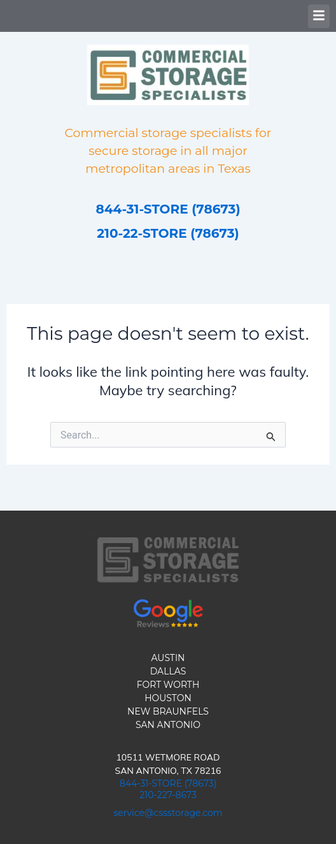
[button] (319, 16)
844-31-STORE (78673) (167, 209)
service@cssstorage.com (167, 813)
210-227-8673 (168, 795)
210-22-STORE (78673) (168, 233)
